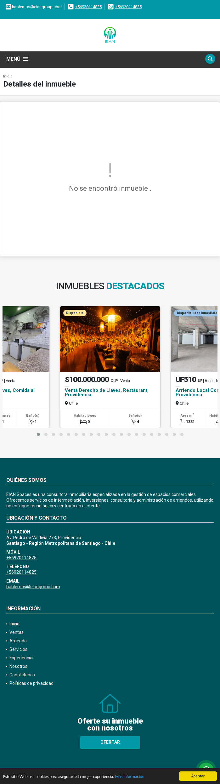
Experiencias (22, 657)
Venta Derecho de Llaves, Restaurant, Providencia (107, 392)
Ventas (16, 632)
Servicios (18, 649)
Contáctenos (22, 674)
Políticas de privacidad (31, 683)
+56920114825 (88, 6)
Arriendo (18, 640)
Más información (129, 777)
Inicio (8, 76)
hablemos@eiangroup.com (33, 586)
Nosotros (18, 666)
